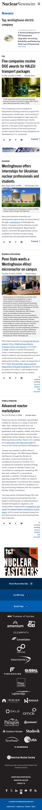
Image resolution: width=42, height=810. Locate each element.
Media (33, 806)
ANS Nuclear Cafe (31, 185)
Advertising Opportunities (21, 777)
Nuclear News (29, 75)
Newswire (8, 13)
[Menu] (38, 3)
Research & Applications (11, 254)
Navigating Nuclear (21, 780)
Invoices (27, 806)
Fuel (3, 56)
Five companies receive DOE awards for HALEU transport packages (18, 65)
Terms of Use (20, 806)
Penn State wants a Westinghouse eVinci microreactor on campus (19, 263)
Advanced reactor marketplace (14, 408)
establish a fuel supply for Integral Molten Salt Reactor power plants (21, 509)
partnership (15, 222)
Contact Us (21, 783)
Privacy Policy (11, 806)
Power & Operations (9, 401)
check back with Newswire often (19, 442)
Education (6, 161)
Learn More (22, 46)
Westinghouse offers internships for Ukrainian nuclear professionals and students (20, 173)
